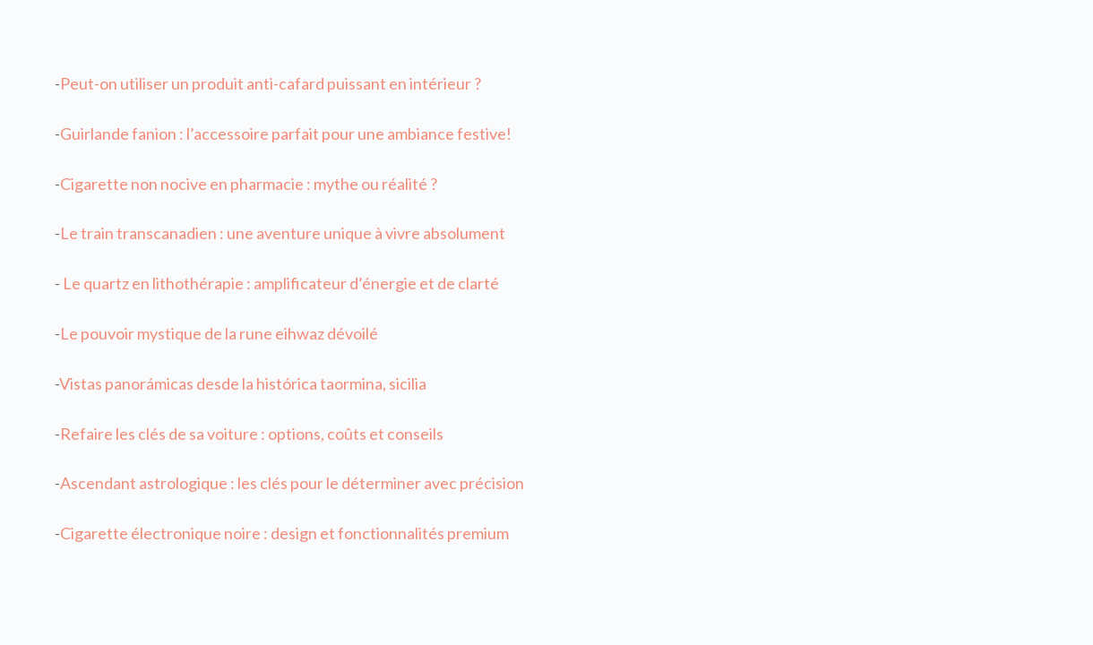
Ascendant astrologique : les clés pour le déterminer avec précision (292, 483)
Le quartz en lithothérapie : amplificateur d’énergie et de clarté (279, 283)
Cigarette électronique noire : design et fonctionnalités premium (284, 533)
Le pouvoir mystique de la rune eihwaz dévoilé (219, 333)
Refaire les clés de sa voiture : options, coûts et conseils (251, 433)
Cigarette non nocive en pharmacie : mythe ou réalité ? (248, 184)
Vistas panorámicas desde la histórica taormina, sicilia (242, 383)
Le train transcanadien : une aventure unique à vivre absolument (282, 233)
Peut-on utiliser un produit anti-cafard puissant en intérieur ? (270, 83)
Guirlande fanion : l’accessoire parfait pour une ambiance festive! (286, 133)
